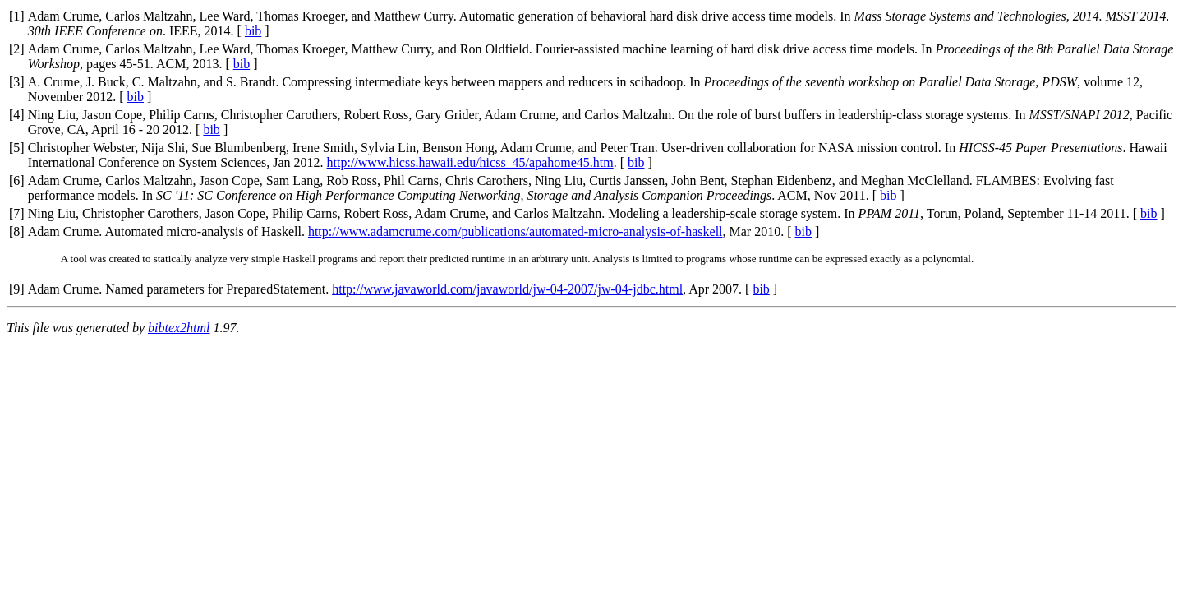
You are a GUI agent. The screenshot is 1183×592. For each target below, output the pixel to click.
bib (253, 31)
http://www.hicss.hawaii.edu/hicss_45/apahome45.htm (470, 162)
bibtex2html (179, 328)
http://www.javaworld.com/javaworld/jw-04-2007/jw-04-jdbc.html (507, 289)
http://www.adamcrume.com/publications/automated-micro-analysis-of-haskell (515, 231)
